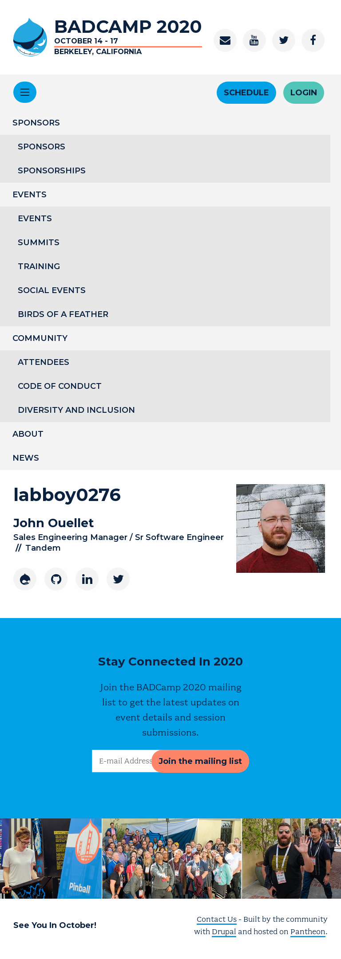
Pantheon (307, 931)
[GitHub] (55, 579)
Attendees (43, 362)
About (28, 434)
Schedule (246, 93)
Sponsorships (52, 171)
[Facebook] (313, 40)
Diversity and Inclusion (76, 410)
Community (39, 338)
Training (39, 266)
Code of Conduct (60, 386)
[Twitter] (283, 40)
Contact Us (217, 919)
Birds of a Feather (63, 314)
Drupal (224, 931)
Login (303, 93)
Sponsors (36, 123)
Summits (38, 242)
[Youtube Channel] (254, 40)
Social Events (52, 290)
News (25, 458)
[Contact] (225, 40)
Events (29, 195)
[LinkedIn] (87, 579)
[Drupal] (24, 579)
